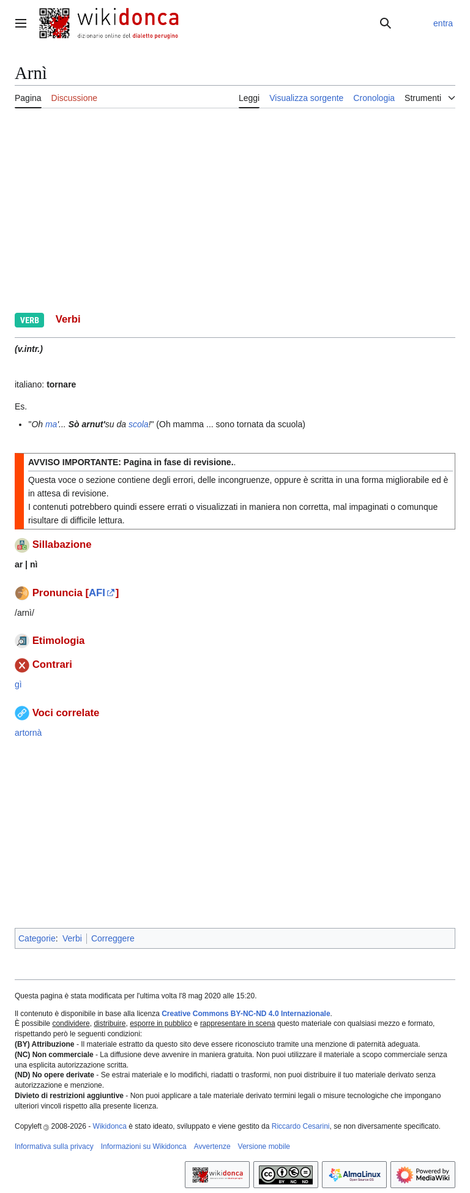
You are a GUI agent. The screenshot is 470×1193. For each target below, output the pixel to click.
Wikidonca (110, 1126)
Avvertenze (212, 1146)
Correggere (113, 938)
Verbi (72, 938)
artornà (28, 733)
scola (139, 424)
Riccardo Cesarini (301, 1126)
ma (51, 424)
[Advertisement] (235, 208)
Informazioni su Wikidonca (144, 1146)
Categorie (37, 938)
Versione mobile (264, 1146)
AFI (97, 593)
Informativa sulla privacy (54, 1146)
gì (18, 684)
